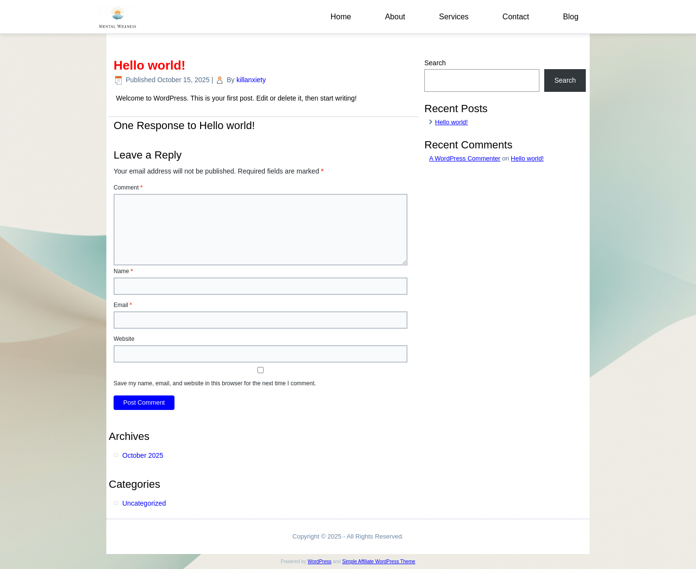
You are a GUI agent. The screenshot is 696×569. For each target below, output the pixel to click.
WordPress (319, 561)
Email (123, 305)
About (395, 17)
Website (124, 339)
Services (453, 17)
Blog (571, 17)
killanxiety (251, 80)
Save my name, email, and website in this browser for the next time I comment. (215, 383)
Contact (516, 17)
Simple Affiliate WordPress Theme (378, 561)
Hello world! (451, 122)
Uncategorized (144, 503)
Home (341, 17)
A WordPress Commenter (464, 158)
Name (123, 271)
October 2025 (142, 455)
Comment (128, 187)
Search (435, 63)
